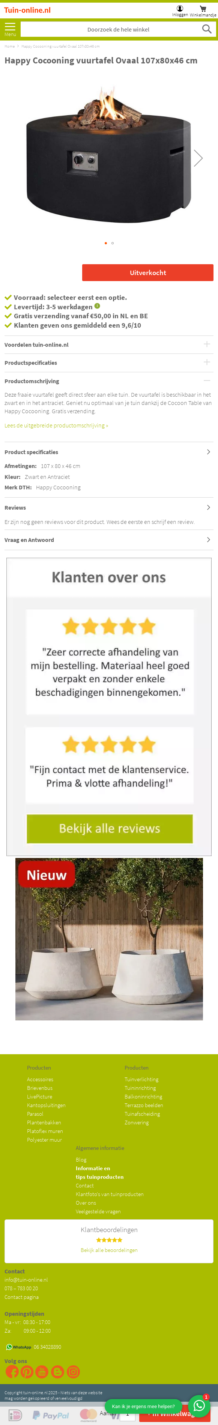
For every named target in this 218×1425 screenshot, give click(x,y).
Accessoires (40, 1079)
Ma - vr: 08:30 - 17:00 (28, 1322)
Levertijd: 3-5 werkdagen (53, 306)
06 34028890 (47, 1346)
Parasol (35, 1113)
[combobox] (118, 29)
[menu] (10, 27)
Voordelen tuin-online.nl (37, 345)
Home (10, 46)
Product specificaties (31, 452)
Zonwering (137, 1122)
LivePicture (39, 1096)
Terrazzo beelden (144, 1105)
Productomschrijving (32, 381)
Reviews (15, 507)
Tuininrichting (140, 1087)
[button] (198, 158)
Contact (85, 1185)
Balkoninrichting (143, 1096)
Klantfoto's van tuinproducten (110, 1194)
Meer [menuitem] (10, 27)
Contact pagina (22, 1296)
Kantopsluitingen (46, 1105)
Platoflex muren (45, 1131)
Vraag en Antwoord (29, 539)
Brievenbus (40, 1087)
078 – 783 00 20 (21, 1288)
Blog (81, 1159)
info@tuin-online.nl (26, 1279)
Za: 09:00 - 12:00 (28, 1330)
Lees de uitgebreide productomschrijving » (56, 425)
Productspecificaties (31, 363)
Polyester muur (44, 1139)
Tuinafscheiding (142, 1113)
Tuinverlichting (141, 1079)
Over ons (86, 1202)
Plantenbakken (44, 1122)
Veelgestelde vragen (98, 1211)
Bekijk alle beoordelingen (109, 1249)
